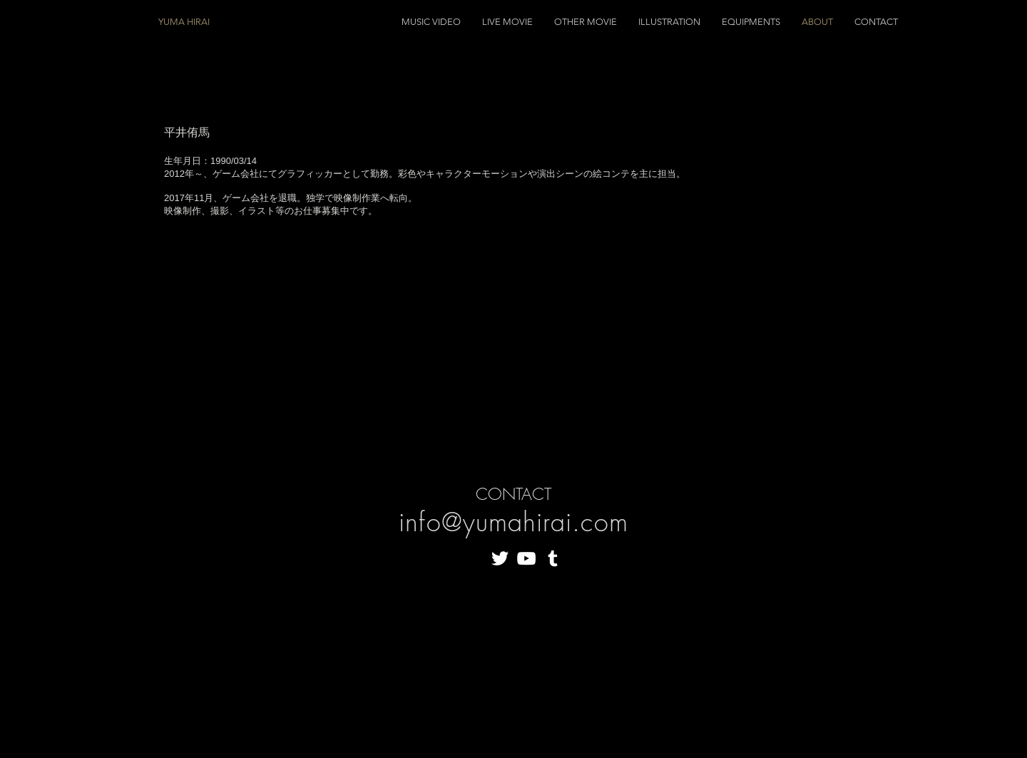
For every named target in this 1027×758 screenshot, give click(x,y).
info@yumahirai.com (513, 522)
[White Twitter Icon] (500, 558)
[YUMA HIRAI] (238, 22)
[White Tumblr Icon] (552, 558)
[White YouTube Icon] (526, 558)
